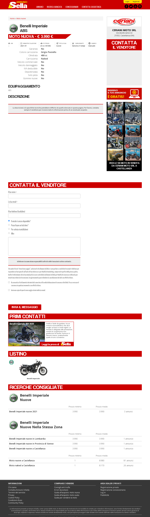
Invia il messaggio (25, 307)
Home (12, 18)
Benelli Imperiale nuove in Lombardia (27, 438)
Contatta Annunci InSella (18, 490)
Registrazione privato (109, 487)
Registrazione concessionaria (112, 490)
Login (127, 2)
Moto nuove (21, 18)
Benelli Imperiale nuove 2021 (23, 411)
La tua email (12, 201)
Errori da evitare (61, 490)
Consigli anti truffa (62, 487)
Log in (103, 492)
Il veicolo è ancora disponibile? (19, 221)
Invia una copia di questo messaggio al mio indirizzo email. (26, 290)
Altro (11, 233)
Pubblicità (104, 495)
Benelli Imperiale (33, 369)
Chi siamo (12, 487)
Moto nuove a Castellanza (22, 460)
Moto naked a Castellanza (22, 465)
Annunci (39, 6)
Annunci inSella (19, 4)
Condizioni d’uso (15, 500)
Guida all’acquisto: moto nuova (67, 492)
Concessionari (72, 6)
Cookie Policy (13, 497)
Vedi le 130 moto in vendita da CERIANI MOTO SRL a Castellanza (124, 166)
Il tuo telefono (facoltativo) (16, 211)
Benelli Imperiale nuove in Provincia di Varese (31, 443)
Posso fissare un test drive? (18, 225)
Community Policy (15, 503)
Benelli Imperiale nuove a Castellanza (27, 448)
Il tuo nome (12, 192)
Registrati (136, 2)
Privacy (11, 495)
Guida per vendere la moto (65, 497)
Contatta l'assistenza (91, 6)
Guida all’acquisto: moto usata (66, 495)
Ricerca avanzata (54, 6)
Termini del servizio (16, 492)
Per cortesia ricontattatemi (18, 229)
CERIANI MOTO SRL (124, 30)
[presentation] (26, 298)
